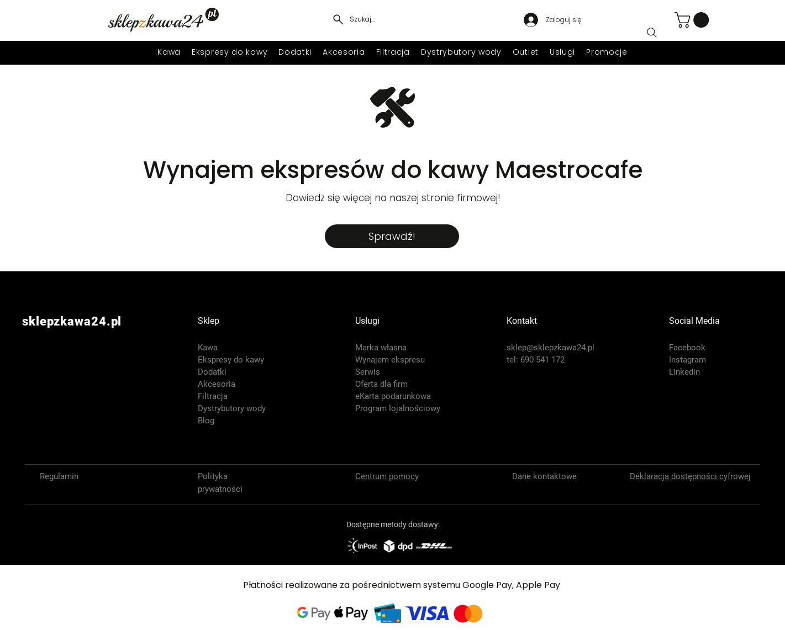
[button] (694, 20)
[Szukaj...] (353, 19)
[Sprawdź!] (392, 236)
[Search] (651, 32)
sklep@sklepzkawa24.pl (550, 348)
